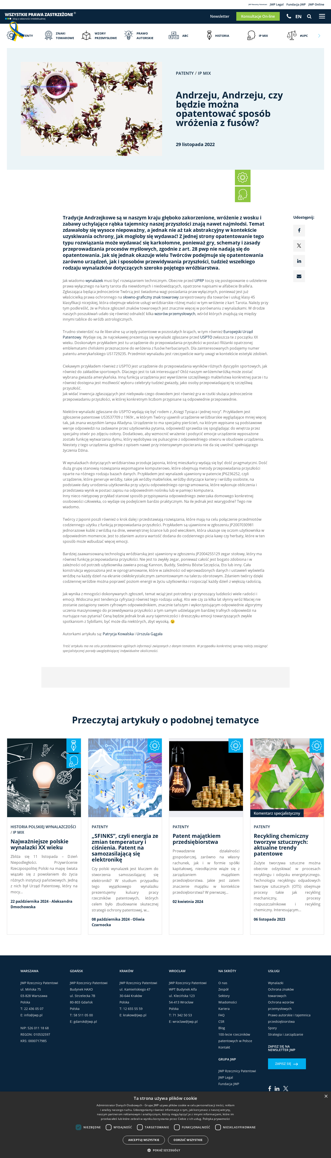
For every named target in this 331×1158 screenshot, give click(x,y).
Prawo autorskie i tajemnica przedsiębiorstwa (289, 1052)
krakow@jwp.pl (134, 1049)
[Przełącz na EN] (294, 20)
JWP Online (314, 5)
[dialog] (165, 1125)
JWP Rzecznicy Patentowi (232, 5)
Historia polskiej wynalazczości (43, 848)
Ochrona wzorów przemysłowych (281, 1039)
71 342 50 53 (182, 1049)
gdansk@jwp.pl (85, 1056)
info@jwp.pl (33, 1049)
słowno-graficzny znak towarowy (151, 305)
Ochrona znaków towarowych (281, 1026)
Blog (221, 1062)
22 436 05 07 (33, 1043)
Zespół (223, 1023)
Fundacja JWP (289, 5)
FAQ (221, 1049)
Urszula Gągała (150, 641)
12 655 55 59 (133, 1043)
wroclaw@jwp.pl (185, 1056)
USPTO (206, 345)
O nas (222, 1017)
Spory (272, 1062)
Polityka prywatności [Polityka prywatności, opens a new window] (216, 1119)
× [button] (326, 1096)
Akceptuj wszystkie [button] (143, 1140)
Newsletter (215, 20)
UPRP (199, 288)
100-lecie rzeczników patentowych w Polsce (235, 1071)
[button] (165, 1150)
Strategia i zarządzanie (285, 1068)
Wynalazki (275, 1017)
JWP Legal (265, 5)
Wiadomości (227, 1036)
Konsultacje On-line (253, 20)
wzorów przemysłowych (174, 321)
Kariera (224, 1043)
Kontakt (224, 1081)
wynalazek (94, 288)
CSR (221, 1056)
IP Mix (206, 81)
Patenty (186, 81)
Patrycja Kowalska (118, 641)
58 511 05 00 (83, 1049)
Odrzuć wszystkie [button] (188, 1140)
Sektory (224, 1030)
